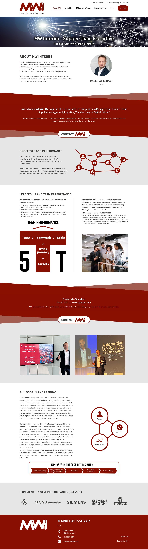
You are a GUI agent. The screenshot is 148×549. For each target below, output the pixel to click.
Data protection (122, 541)
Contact (123, 8)
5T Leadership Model (83, 8)
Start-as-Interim (97, 3)
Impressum (124, 537)
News (112, 8)
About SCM (68, 8)
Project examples (100, 8)
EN (127, 3)
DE (124, 3)
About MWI (57, 8)
